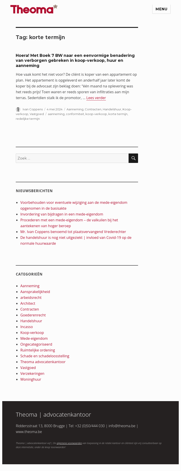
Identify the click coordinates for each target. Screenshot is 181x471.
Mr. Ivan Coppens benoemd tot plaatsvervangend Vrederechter (73, 231)
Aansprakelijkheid (35, 291)
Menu (161, 9)
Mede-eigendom (34, 338)
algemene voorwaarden (69, 443)
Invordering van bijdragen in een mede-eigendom (61, 214)
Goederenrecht (33, 315)
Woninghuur (30, 379)
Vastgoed (37, 114)
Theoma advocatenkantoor (42, 361)
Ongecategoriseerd (36, 344)
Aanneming (75, 109)
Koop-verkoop (32, 332)
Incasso (26, 326)
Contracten (93, 109)
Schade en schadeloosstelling (44, 355)
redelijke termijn (28, 118)
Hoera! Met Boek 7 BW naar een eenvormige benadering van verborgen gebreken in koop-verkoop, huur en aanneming (75, 60)
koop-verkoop (96, 114)
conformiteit (75, 114)
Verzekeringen (32, 373)
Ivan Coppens (33, 109)
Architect (27, 303)
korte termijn (117, 114)
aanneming (56, 114)
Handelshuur (112, 109)
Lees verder (96, 97)
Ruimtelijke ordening (37, 350)
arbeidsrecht (30, 297)
